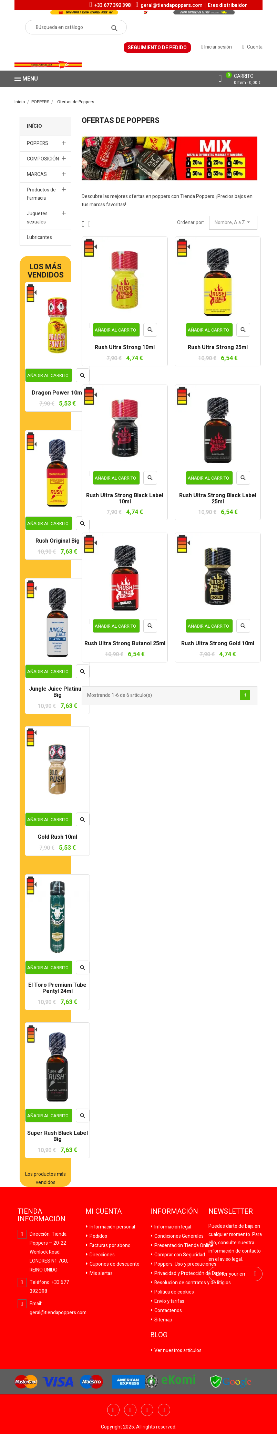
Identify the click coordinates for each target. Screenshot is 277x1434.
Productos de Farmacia (41, 194)
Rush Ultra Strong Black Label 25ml (217, 499)
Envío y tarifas (168, 1301)
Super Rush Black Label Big (57, 1136)
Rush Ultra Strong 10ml (125, 348)
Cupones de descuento (114, 1264)
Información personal (112, 1227)
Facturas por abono (110, 1245)
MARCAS (37, 174)
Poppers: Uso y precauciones (184, 1264)
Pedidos (98, 1236)
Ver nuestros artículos (177, 1350)
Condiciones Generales (178, 1236)
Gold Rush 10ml (57, 837)
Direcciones (102, 1254)
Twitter (130, 1410)
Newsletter (230, 1211)
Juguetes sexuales (37, 218)
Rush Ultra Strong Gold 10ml (217, 644)
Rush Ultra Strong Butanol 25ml (124, 644)
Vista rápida (82, 821)
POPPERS (37, 143)
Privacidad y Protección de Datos (188, 1273)
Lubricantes (39, 237)
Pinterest (164, 1410)
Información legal (172, 1227)
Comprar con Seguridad (179, 1254)
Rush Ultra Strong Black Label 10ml (124, 499)
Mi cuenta (103, 1211)
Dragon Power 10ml (57, 393)
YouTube (147, 1410)
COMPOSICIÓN (43, 159)
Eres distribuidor (227, 5)
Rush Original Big (57, 541)
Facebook (113, 1410)
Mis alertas (101, 1273)
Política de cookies (173, 1292)
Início (34, 126)
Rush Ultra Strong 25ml (218, 348)
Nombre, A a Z (233, 222)
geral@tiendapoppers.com (172, 5)
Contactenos (167, 1310)
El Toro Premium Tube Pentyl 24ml (57, 988)
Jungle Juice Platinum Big (57, 692)
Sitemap (162, 1319)
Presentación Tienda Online (183, 1245)
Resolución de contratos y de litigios (192, 1282)
